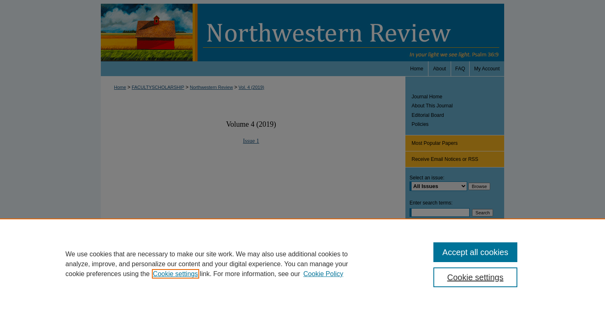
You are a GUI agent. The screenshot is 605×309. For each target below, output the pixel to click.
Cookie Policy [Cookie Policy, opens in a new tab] (323, 273)
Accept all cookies (475, 252)
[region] (302, 263)
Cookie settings (175, 273)
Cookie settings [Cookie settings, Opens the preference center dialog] (475, 277)
